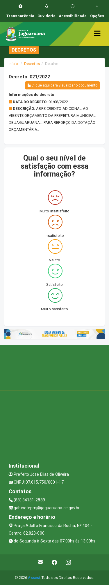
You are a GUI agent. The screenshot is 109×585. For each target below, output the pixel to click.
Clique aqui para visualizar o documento (62, 85)
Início (13, 63)
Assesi (34, 577)
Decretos (32, 63)
